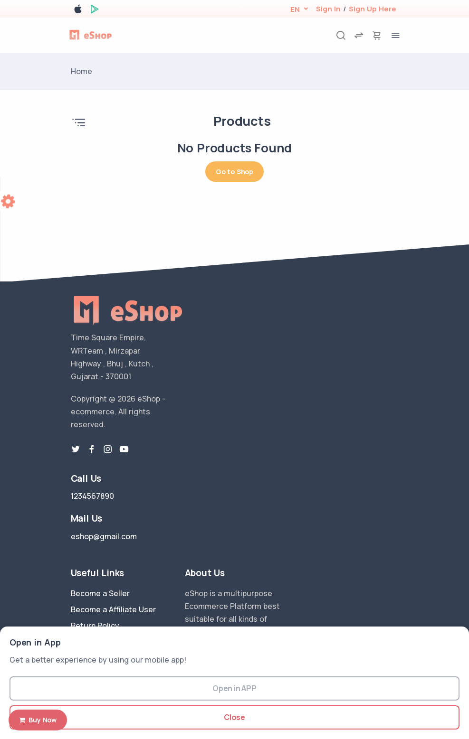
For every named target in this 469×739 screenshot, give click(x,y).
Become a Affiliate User (113, 609)
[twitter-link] (75, 449)
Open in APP (234, 688)
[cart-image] (377, 35)
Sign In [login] (328, 9)
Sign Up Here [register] (372, 9)
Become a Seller (100, 593)
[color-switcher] (9, 200)
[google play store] (94, 11)
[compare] (359, 35)
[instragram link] (108, 449)
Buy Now (38, 719)
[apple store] (78, 11)
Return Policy (95, 625)
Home (81, 71)
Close (234, 717)
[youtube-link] (124, 449)
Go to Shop (234, 171)
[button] (294, 9)
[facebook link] (91, 449)
